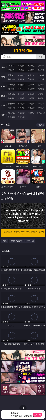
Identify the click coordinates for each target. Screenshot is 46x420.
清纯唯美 (21, 98)
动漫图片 (41, 94)
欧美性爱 (41, 85)
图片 (3, 96)
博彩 (3, 67)
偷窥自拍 (11, 94)
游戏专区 (41, 66)
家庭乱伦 (21, 104)
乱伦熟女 (31, 89)
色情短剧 (21, 117)
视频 (3, 77)
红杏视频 (11, 117)
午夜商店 (21, 113)
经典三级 (21, 89)
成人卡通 (31, 85)
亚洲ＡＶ (11, 75)
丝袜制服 (21, 79)
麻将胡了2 (11, 70)
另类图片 (41, 98)
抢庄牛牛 (41, 70)
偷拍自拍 (21, 85)
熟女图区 (31, 98)
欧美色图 (31, 94)
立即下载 (37, 415)
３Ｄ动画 (41, 75)
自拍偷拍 (21, 75)
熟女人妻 (11, 79)
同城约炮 (11, 113)
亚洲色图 (21, 94)
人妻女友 (31, 104)
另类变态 (41, 89)
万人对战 (31, 66)
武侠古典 (41, 104)
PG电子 (11, 66)
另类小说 (21, 108)
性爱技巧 (41, 108)
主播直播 (31, 79)
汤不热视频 (41, 113)
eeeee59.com (23, 51)
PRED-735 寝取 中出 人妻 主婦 (22, 241)
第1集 (4, 241)
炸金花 (21, 70)
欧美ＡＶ (31, 75)
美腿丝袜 (11, 98)
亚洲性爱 (11, 85)
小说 (3, 105)
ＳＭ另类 (41, 79)
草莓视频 (31, 113)
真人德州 (21, 66)
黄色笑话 (31, 108)
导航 (3, 115)
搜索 (40, 57)
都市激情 (11, 104)
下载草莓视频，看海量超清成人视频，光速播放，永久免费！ (23, 233)
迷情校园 (11, 108)
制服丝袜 (11, 89)
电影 (3, 86)
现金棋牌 (31, 70)
